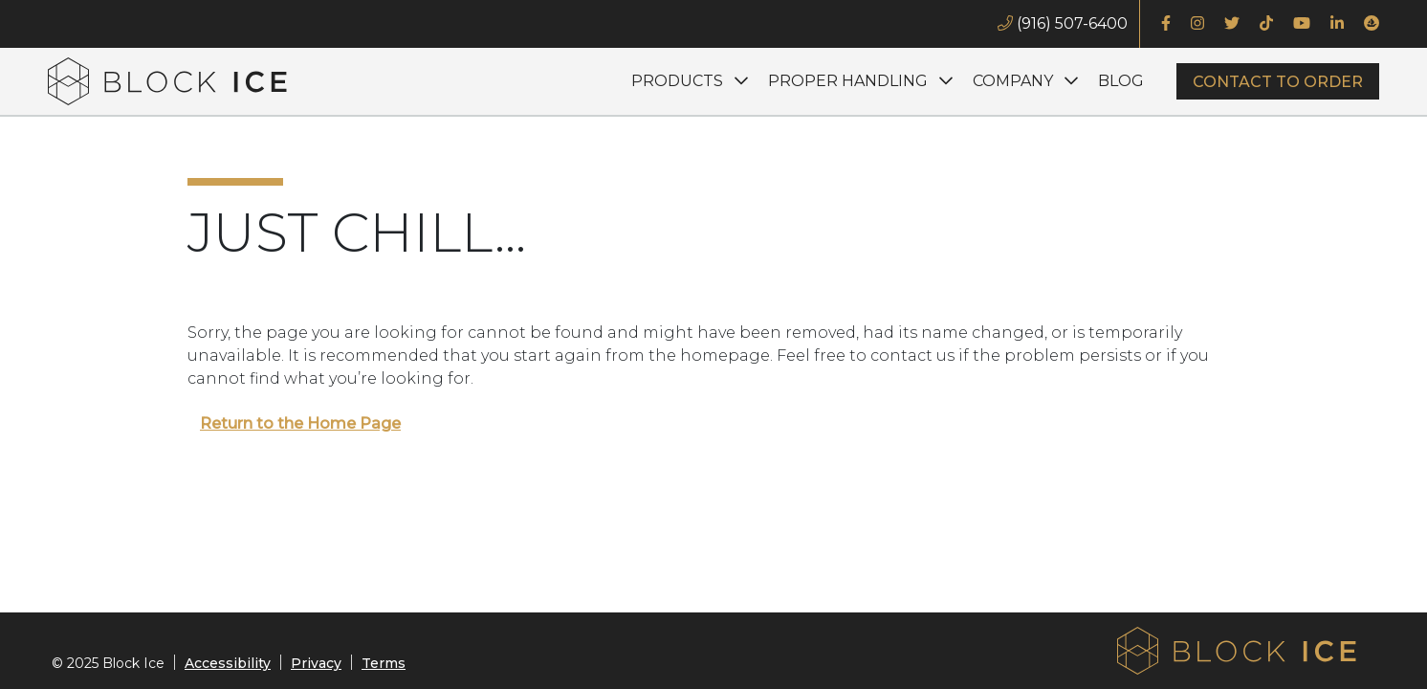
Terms (384, 663)
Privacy (316, 663)
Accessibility (228, 663)
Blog (1121, 81)
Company (1013, 81)
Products (677, 81)
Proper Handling (848, 81)
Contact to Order (1278, 82)
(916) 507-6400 (1063, 23)
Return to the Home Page (300, 423)
